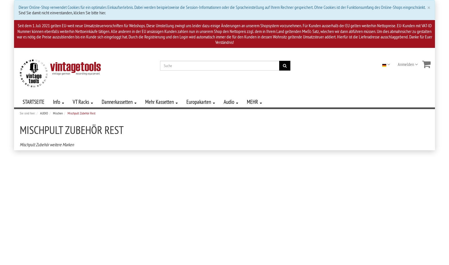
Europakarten (200, 101)
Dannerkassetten (119, 101)
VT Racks (83, 101)
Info (58, 101)
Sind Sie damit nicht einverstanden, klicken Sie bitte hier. (62, 12)
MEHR (254, 101)
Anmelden (408, 64)
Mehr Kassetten (161, 101)
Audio (231, 101)
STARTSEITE (33, 101)
